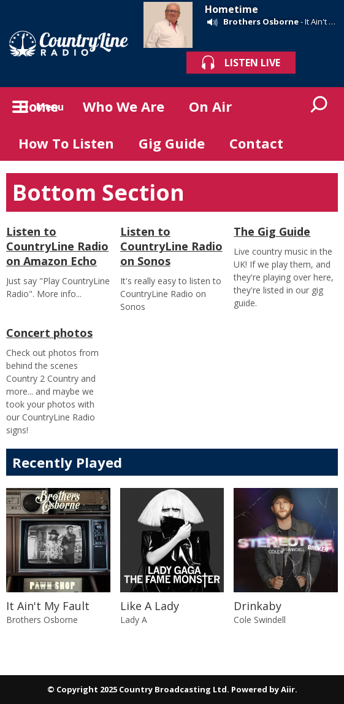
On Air (210, 106)
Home (38, 106)
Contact (256, 143)
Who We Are (123, 106)
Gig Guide (172, 143)
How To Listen (66, 143)
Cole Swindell (260, 619)
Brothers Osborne (261, 21)
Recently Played (67, 462)
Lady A (133, 619)
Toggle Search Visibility (319, 105)
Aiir (288, 689)
